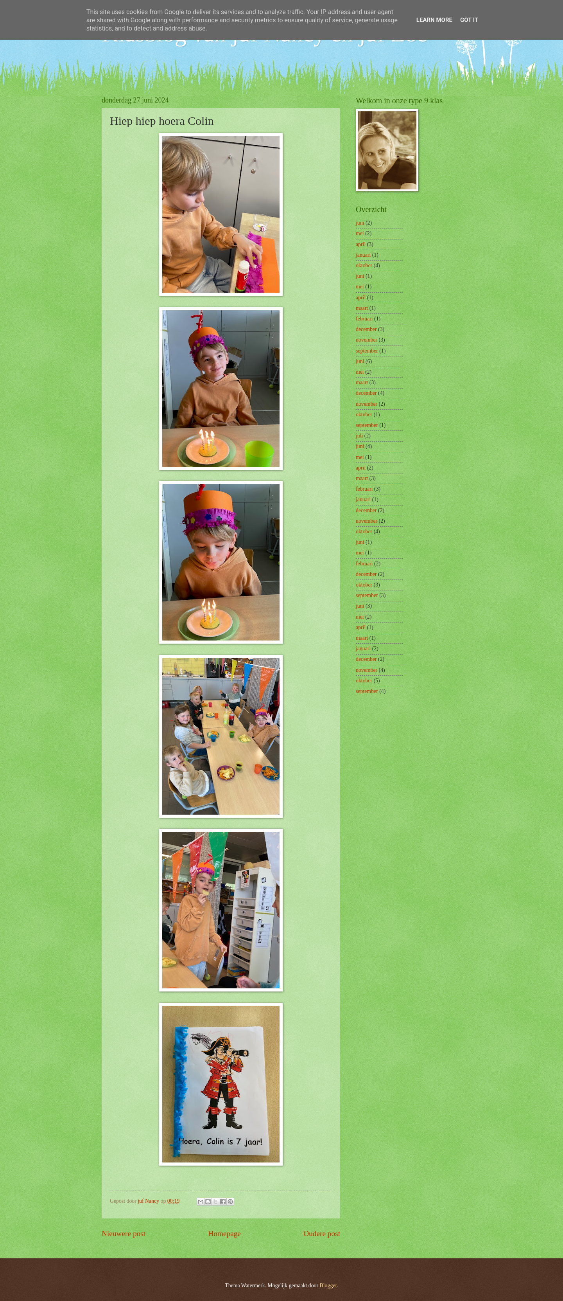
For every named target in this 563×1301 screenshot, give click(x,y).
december (366, 329)
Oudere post (321, 1233)
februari (364, 319)
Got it (469, 19)
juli (359, 436)
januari (363, 255)
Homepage (224, 1233)
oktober (364, 265)
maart (362, 308)
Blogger (328, 1285)
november (366, 340)
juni (360, 223)
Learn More (434, 19)
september (367, 351)
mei (360, 233)
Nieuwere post (123, 1233)
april (361, 244)
